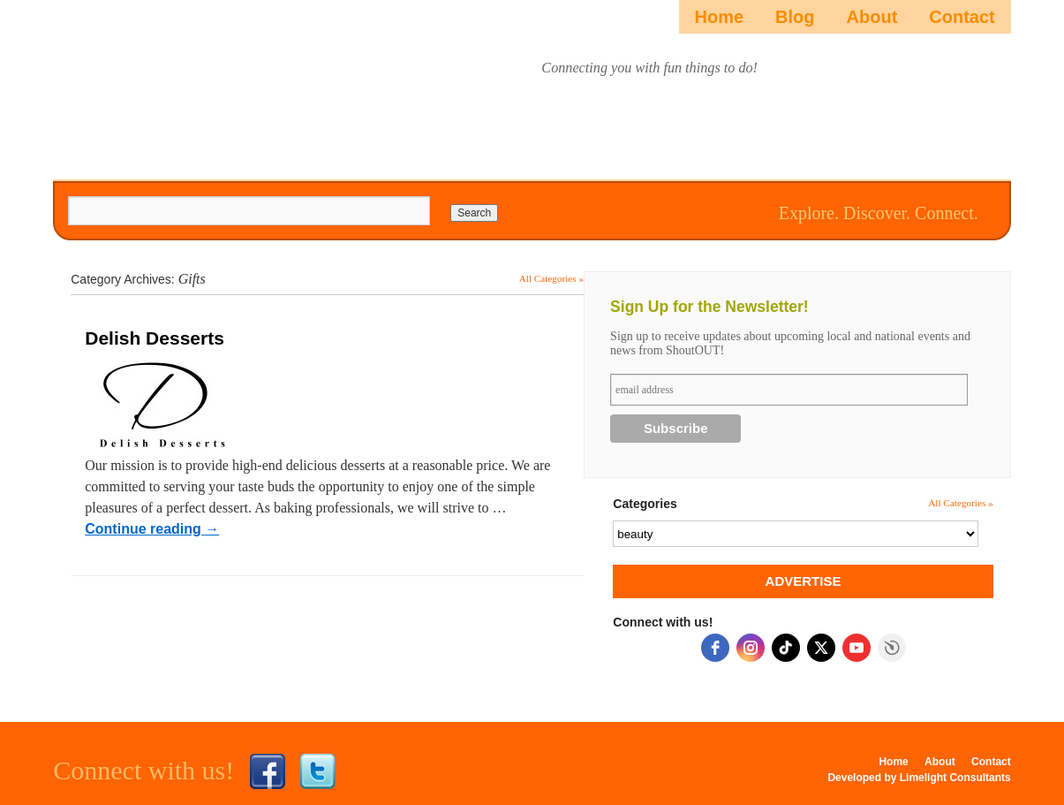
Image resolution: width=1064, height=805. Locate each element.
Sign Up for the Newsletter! (709, 306)
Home (719, 17)
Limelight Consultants (955, 777)
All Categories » (551, 278)
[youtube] (856, 648)
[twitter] (821, 648)
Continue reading (152, 528)
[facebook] (715, 648)
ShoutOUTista (199, 85)
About (872, 17)
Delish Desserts (154, 338)
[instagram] (750, 648)
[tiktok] (786, 648)
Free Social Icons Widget (892, 648)
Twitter (318, 771)
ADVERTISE (803, 581)
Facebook (267, 771)
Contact (961, 17)
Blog (794, 17)
